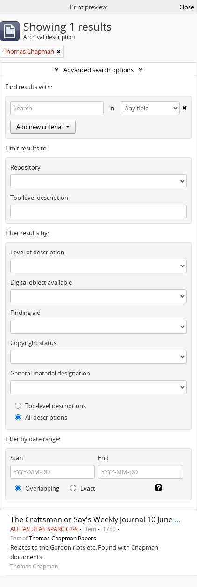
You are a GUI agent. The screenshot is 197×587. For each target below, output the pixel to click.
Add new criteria (43, 127)
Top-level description (39, 197)
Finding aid (25, 312)
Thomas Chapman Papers (62, 538)
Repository (25, 167)
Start (17, 458)
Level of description (37, 252)
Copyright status (33, 343)
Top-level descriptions (50, 406)
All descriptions (41, 417)
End (103, 458)
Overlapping (37, 488)
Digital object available (41, 282)
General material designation (50, 373)
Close (186, 7)
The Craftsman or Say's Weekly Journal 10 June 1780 (100, 519)
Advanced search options (98, 70)
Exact (82, 488)
